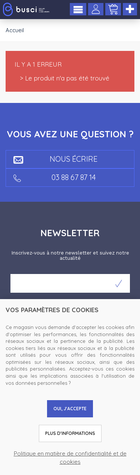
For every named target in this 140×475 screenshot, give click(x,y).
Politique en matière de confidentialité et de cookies (70, 457)
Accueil (15, 30)
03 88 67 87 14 (54, 177)
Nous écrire (55, 159)
